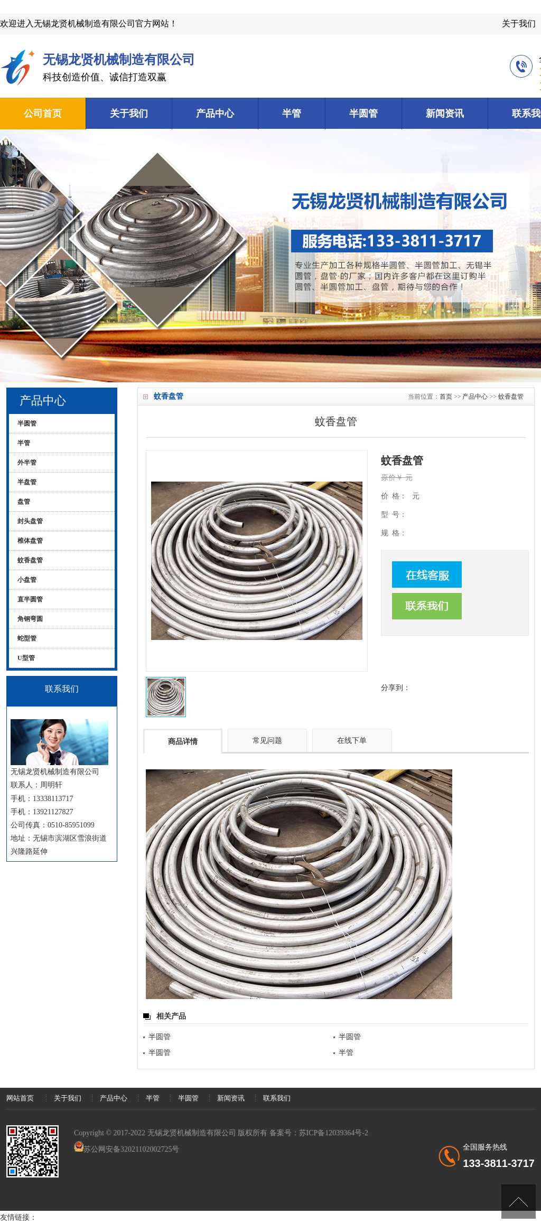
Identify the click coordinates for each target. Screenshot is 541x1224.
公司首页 (43, 113)
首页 (446, 396)
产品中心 (215, 113)
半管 (291, 113)
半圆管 (363, 113)
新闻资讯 (445, 113)
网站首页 (20, 1098)
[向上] (518, 1201)
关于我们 (519, 23)
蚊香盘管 (511, 396)
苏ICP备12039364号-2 (333, 1133)
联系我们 (277, 1098)
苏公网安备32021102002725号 (131, 1149)
